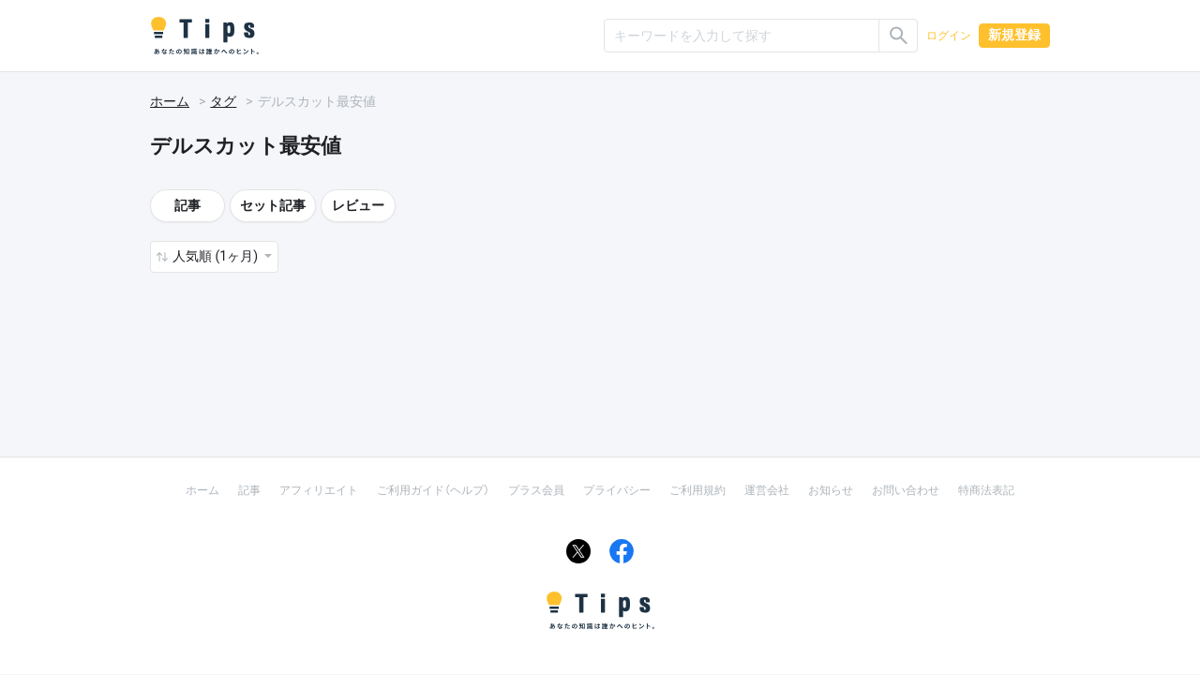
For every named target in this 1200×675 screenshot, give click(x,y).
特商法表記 (986, 490)
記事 (187, 205)
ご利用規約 (697, 490)
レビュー (358, 205)
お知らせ (830, 490)
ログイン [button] (948, 35)
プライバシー (617, 490)
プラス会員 (536, 490)
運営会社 (766, 490)
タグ (223, 101)
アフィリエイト (318, 490)
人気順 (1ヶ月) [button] (216, 255)
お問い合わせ (905, 490)
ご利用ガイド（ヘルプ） (433, 490)
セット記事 (273, 205)
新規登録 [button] (1014, 34)
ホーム (169, 101)
